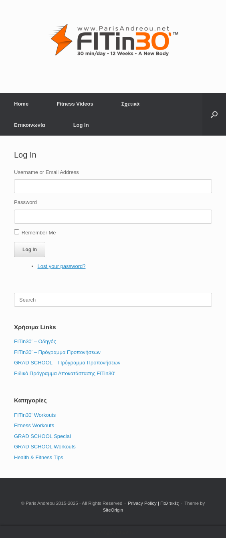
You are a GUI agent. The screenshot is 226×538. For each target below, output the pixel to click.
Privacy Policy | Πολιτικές (153, 503)
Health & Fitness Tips (38, 457)
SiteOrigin (113, 510)
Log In (81, 125)
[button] (214, 114)
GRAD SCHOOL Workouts (45, 447)
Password (25, 202)
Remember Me (39, 233)
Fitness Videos (74, 104)
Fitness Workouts (34, 425)
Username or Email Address (46, 172)
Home (21, 104)
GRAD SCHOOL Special (42, 436)
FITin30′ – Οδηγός (35, 341)
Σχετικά (130, 104)
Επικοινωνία (29, 125)
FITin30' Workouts (35, 415)
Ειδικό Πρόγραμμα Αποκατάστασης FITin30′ (64, 373)
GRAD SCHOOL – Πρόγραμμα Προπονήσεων (67, 363)
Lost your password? (62, 266)
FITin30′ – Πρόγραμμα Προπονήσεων (57, 352)
